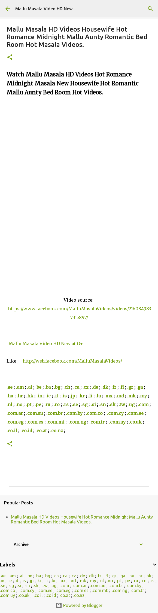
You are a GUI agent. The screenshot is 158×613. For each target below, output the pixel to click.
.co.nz (56, 430)
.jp (72, 396)
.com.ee (135, 413)
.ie (48, 396)
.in (39, 396)
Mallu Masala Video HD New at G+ (46, 343)
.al (29, 387)
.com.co (94, 413)
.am (20, 387)
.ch (66, 387)
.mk (131, 396)
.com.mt (55, 422)
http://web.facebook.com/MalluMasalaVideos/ (72, 361)
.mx (108, 396)
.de (95, 387)
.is (64, 396)
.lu (98, 396)
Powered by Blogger (79, 605)
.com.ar (15, 413)
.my (143, 396)
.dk (104, 387)
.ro (57, 404)
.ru (47, 404)
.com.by (74, 413)
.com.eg (15, 422)
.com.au (34, 413)
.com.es (35, 422)
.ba (48, 387)
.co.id (26, 430)
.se (75, 404)
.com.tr (97, 422)
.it (56, 396)
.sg (84, 404)
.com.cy (115, 413)
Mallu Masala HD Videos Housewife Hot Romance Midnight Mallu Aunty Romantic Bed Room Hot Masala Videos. (82, 519)
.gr (130, 387)
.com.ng (77, 422)
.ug (131, 404)
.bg (57, 387)
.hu (10, 396)
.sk (112, 404)
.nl (9, 404)
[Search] (150, 8)
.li (90, 396)
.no (19, 404)
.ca (76, 387)
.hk (29, 396)
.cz (86, 387)
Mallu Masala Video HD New (43, 8)
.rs (66, 404)
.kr (81, 396)
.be (38, 387)
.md (120, 396)
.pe (38, 404)
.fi (122, 387)
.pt (28, 404)
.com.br (54, 413)
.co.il (12, 430)
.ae (10, 387)
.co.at (41, 430)
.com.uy (117, 422)
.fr (113, 387)
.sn (102, 404)
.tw (122, 404)
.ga (139, 387)
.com (143, 404)
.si (93, 404)
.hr (20, 396)
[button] (10, 57)
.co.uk (135, 422)
